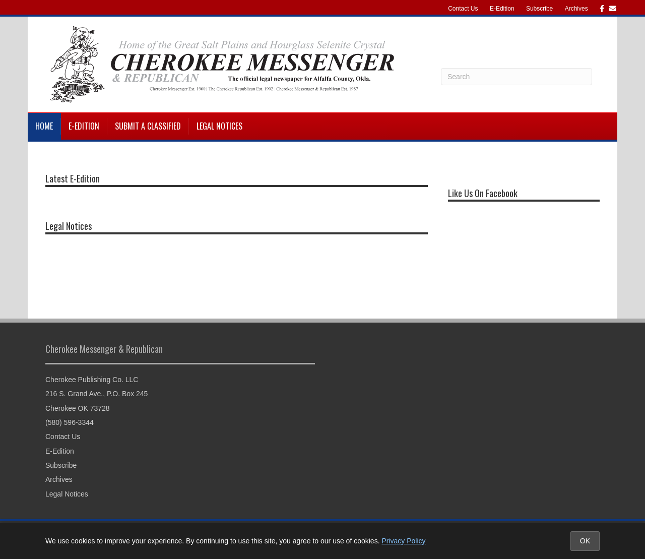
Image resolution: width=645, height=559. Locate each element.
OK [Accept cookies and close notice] (585, 541)
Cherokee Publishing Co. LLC (91, 380)
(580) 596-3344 (69, 422)
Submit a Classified (148, 126)
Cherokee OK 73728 (77, 408)
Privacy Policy (403, 541)
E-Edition (502, 8)
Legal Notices (219, 126)
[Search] (516, 76)
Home (44, 126)
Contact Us (463, 8)
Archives (576, 8)
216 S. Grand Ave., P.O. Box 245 (96, 394)
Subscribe (539, 8)
